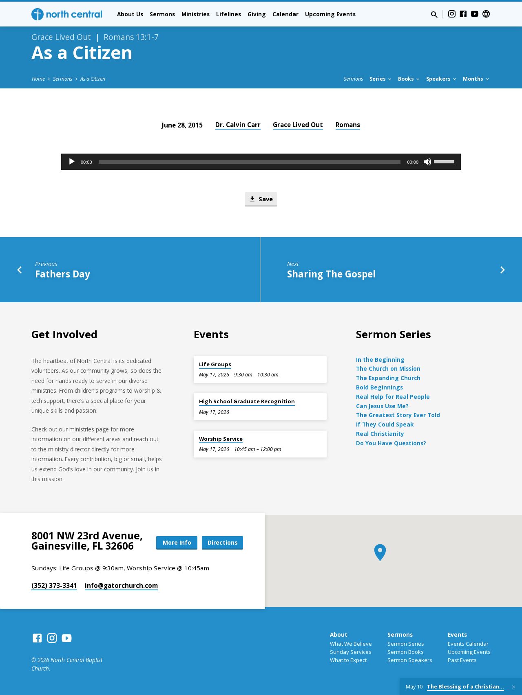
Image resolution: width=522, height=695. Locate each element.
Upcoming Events (330, 14)
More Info (177, 542)
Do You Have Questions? (391, 443)
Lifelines (228, 14)
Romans (348, 125)
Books (409, 78)
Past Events (462, 660)
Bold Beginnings (379, 387)
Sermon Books (405, 651)
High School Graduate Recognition (247, 401)
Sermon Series (405, 643)
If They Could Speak (385, 424)
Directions (223, 542)
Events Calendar (468, 643)
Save (261, 199)
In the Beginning (380, 359)
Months (476, 78)
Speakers (442, 78)
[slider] (250, 162)
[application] (261, 162)
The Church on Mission (388, 368)
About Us (130, 14)
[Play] (72, 162)
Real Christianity (380, 434)
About (338, 634)
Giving (257, 14)
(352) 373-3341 (54, 585)
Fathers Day (62, 274)
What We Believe (351, 643)
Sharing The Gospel (331, 274)
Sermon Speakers (409, 660)
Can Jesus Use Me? (382, 406)
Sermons (162, 14)
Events (457, 634)
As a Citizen (92, 78)
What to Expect (348, 660)
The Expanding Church (388, 378)
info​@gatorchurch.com (121, 585)
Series (381, 78)
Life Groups (215, 364)
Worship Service (221, 438)
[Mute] (427, 162)
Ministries (195, 14)
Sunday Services (351, 651)
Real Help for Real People (393, 396)
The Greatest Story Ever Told (398, 415)
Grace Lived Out (298, 125)
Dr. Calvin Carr (238, 125)
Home (38, 78)
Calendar (285, 14)
